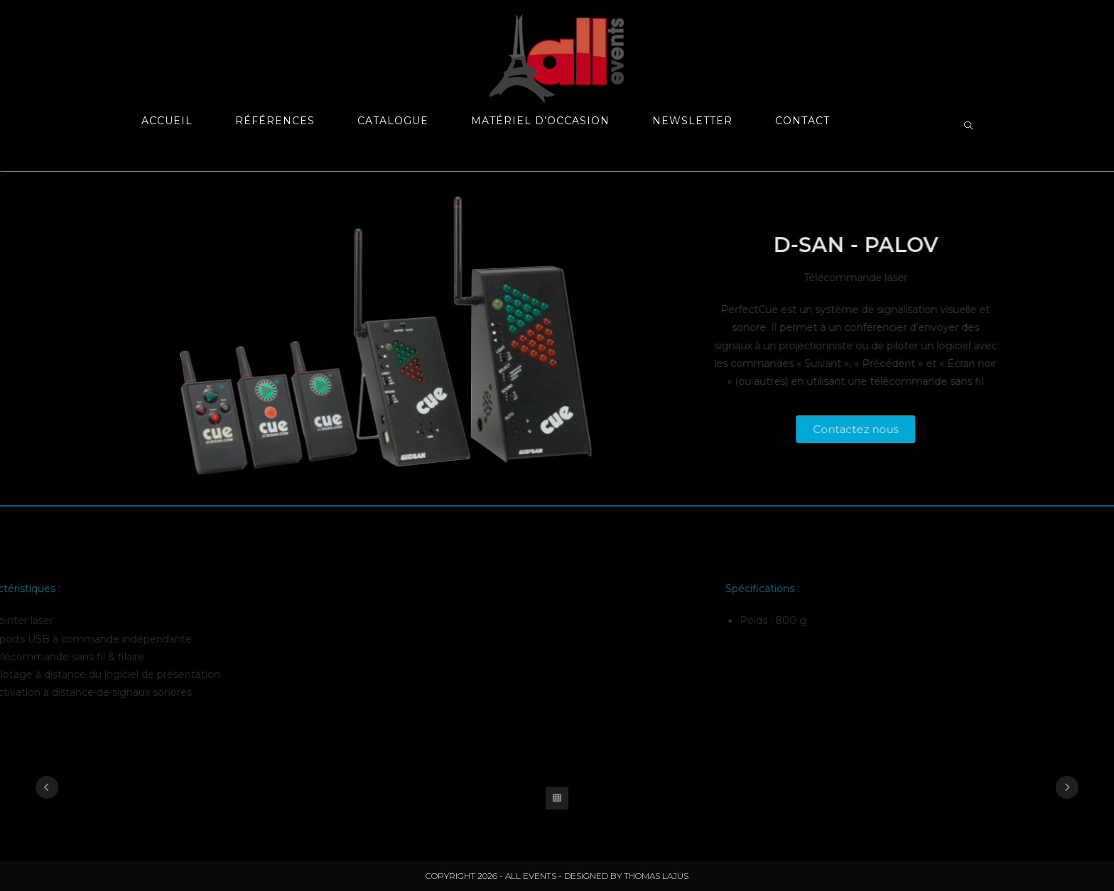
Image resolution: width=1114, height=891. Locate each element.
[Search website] (968, 126)
